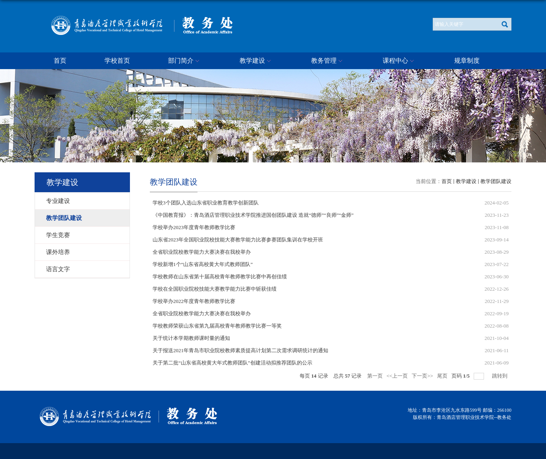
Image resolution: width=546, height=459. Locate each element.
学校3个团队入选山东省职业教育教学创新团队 (206, 203)
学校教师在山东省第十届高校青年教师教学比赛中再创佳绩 (220, 277)
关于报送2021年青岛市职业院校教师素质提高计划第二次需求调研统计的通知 (240, 350)
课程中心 (399, 61)
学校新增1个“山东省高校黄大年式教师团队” (203, 264)
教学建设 (256, 61)
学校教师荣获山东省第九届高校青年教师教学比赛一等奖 (217, 326)
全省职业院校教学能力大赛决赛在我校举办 (202, 252)
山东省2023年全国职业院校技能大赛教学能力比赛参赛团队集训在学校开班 (238, 240)
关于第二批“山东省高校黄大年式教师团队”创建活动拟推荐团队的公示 (232, 363)
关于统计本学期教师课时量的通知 (191, 338)
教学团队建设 (495, 181)
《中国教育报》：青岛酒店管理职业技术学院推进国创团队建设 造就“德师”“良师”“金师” (253, 215)
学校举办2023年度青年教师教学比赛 (194, 227)
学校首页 (117, 60)
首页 (60, 60)
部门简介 (184, 61)
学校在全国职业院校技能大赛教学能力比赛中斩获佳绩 (215, 289)
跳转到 (500, 376)
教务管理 (328, 61)
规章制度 (467, 60)
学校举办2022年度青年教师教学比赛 (194, 301)
